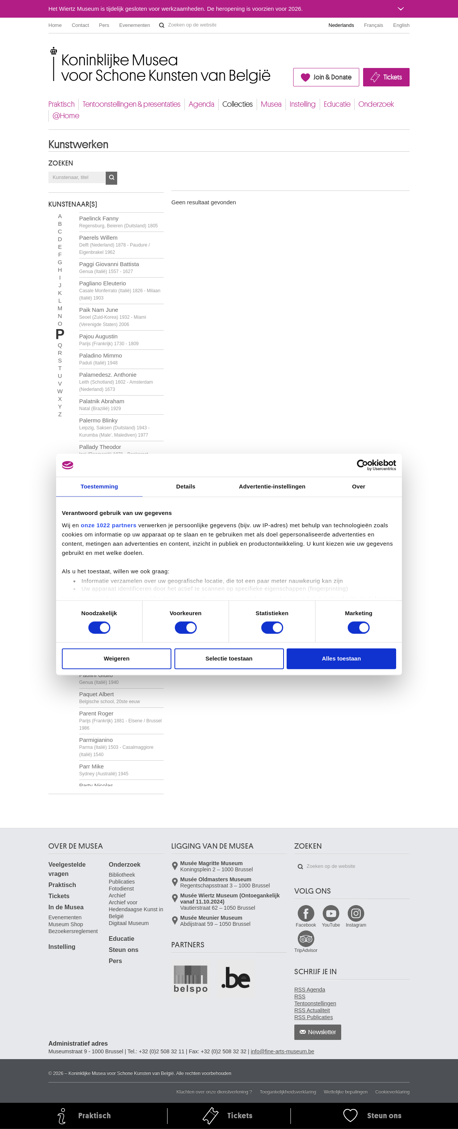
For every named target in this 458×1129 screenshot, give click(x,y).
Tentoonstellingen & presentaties (132, 104)
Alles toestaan (341, 659)
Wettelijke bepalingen (346, 1091)
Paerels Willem (114, 244)
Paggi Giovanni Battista (109, 267)
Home (55, 25)
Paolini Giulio (99, 678)
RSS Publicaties (313, 1017)
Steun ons (123, 950)
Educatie (337, 104)
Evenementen (134, 25)
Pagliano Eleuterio (119, 290)
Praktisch (61, 104)
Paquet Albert (109, 697)
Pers (104, 25)
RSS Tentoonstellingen (315, 999)
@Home (66, 116)
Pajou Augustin (109, 339)
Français (373, 25)
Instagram (356, 925)
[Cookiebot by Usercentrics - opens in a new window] (362, 465)
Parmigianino (116, 747)
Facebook (306, 925)
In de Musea (66, 907)
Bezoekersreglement (73, 931)
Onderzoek (376, 104)
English (401, 25)
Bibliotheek (122, 875)
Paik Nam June (112, 316)
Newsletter (322, 1032)
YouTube (331, 925)
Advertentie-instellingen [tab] (272, 486)
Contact (80, 25)
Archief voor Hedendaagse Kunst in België (136, 909)
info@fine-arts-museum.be (282, 1051)
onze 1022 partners (108, 525)
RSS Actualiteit (312, 1010)
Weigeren (116, 659)
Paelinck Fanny (118, 221)
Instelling (303, 104)
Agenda (201, 104)
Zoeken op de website (162, 25)
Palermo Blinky (114, 427)
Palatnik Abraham (101, 404)
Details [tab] (186, 486)
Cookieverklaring (392, 1091)
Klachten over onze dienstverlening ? (214, 1091)
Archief (117, 895)
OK (111, 178)
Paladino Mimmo (100, 359)
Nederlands (341, 25)
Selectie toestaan (229, 659)
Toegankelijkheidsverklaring (288, 1091)
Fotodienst (121, 889)
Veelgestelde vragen (67, 869)
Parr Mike (103, 769)
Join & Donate (333, 77)
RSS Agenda (309, 990)
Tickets (392, 77)
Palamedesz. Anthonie (116, 381)
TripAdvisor (305, 950)
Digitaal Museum (129, 923)
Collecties (237, 104)
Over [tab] (358, 486)
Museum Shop (65, 924)
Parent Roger (120, 720)
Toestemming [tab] (99, 486)
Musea (271, 104)
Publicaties (122, 882)
